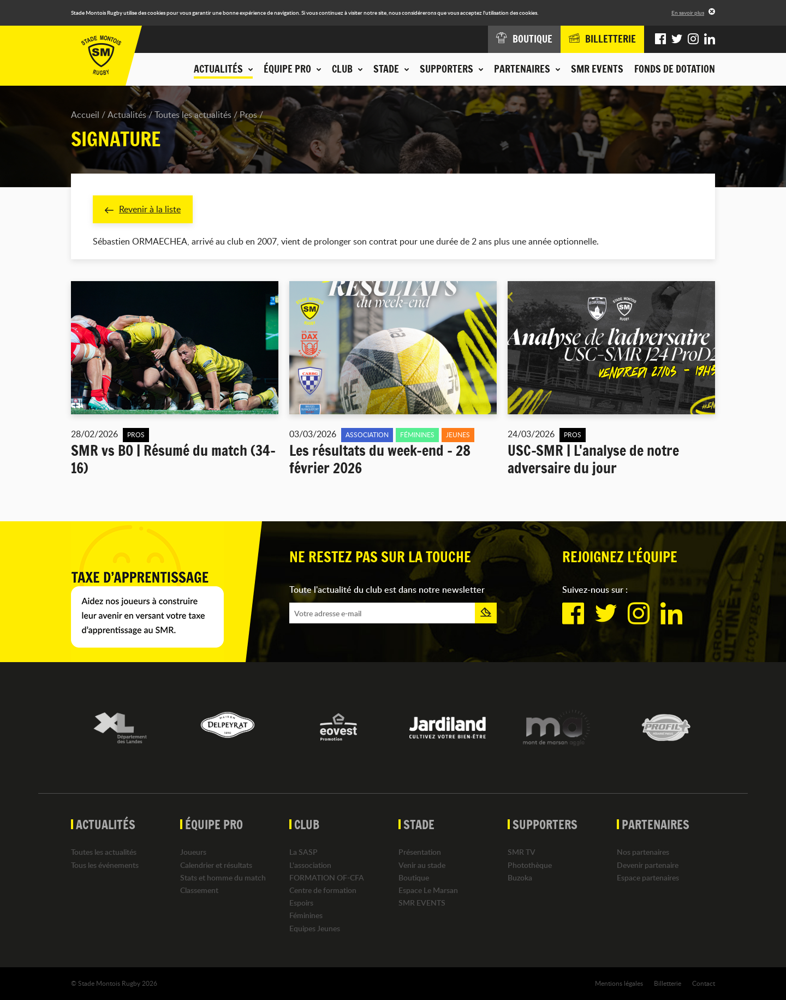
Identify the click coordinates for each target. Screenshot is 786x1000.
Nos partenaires (643, 852)
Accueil (85, 115)
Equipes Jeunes (314, 928)
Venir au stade (421, 865)
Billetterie (667, 983)
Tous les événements (105, 865)
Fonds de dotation (674, 69)
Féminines (306, 915)
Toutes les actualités (192, 115)
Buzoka (520, 877)
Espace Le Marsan (428, 890)
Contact (703, 983)
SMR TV (521, 852)
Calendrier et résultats (216, 865)
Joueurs (193, 852)
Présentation (419, 852)
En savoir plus (687, 12)
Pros (248, 115)
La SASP (303, 852)
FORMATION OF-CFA (326, 877)
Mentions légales (619, 983)
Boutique (413, 877)
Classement (199, 890)
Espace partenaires (648, 877)
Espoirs (301, 902)
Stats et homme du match (223, 877)
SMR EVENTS (597, 69)
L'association (310, 865)
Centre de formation (322, 890)
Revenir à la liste (143, 209)
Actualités (127, 115)
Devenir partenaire (647, 865)
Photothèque (530, 865)
